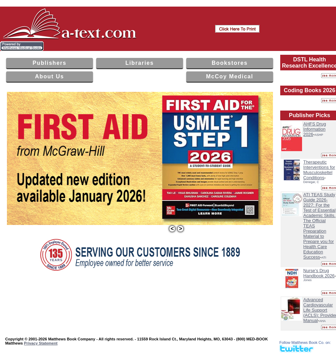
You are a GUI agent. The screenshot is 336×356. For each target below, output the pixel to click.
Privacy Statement (41, 343)
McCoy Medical (229, 76)
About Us (49, 76)
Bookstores (230, 63)
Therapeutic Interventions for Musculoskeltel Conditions (319, 169)
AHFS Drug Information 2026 (314, 129)
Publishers (50, 63)
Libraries (139, 63)
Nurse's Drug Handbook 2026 (319, 273)
